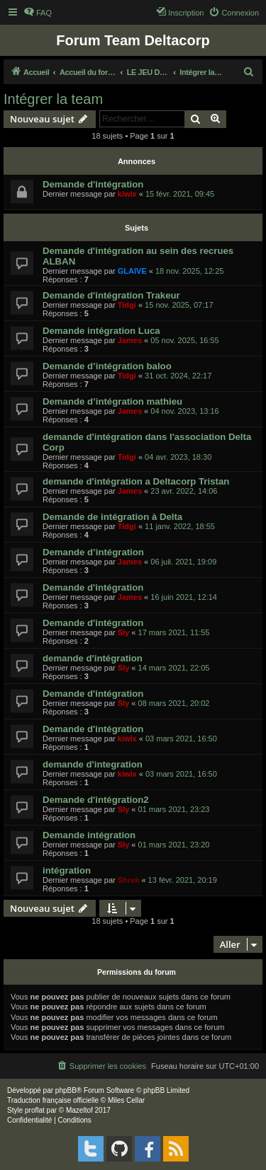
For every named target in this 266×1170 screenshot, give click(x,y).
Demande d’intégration (93, 552)
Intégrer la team (53, 99)
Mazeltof (79, 1110)
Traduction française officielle (53, 1100)
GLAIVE (132, 271)
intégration (67, 870)
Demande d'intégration (93, 184)
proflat (35, 1110)
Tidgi (127, 305)
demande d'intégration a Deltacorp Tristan (136, 481)
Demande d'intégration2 (96, 799)
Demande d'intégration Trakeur (111, 295)
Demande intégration (89, 835)
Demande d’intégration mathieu (112, 401)
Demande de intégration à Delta (112, 516)
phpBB (66, 1090)
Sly (124, 632)
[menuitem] (37, 12)
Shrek (129, 880)
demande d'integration (93, 764)
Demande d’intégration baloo (107, 366)
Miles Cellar (126, 1100)
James (130, 340)
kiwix (127, 194)
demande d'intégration (93, 658)
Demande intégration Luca (101, 330)
